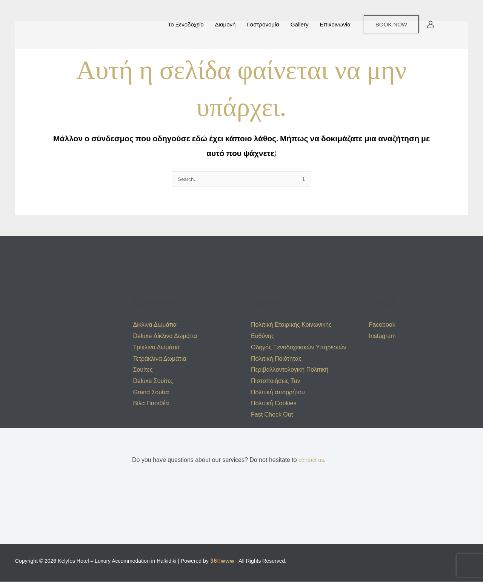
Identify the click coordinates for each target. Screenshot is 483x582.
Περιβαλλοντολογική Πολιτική (289, 370)
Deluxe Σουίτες (153, 381)
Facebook (382, 325)
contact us (312, 460)
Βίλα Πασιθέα (151, 403)
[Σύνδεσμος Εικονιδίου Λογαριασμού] (430, 24)
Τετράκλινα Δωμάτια (159, 359)
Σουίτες (143, 370)
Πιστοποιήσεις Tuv (275, 381)
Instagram (382, 336)
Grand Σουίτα (151, 392)
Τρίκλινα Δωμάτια (156, 347)
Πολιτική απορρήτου (278, 392)
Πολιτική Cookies (274, 403)
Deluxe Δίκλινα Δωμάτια (165, 336)
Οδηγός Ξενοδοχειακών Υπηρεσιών (298, 347)
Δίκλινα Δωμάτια (155, 325)
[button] (391, 24)
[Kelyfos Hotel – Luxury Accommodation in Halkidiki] (49, 24)
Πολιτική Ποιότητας (276, 359)
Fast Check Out (272, 415)
